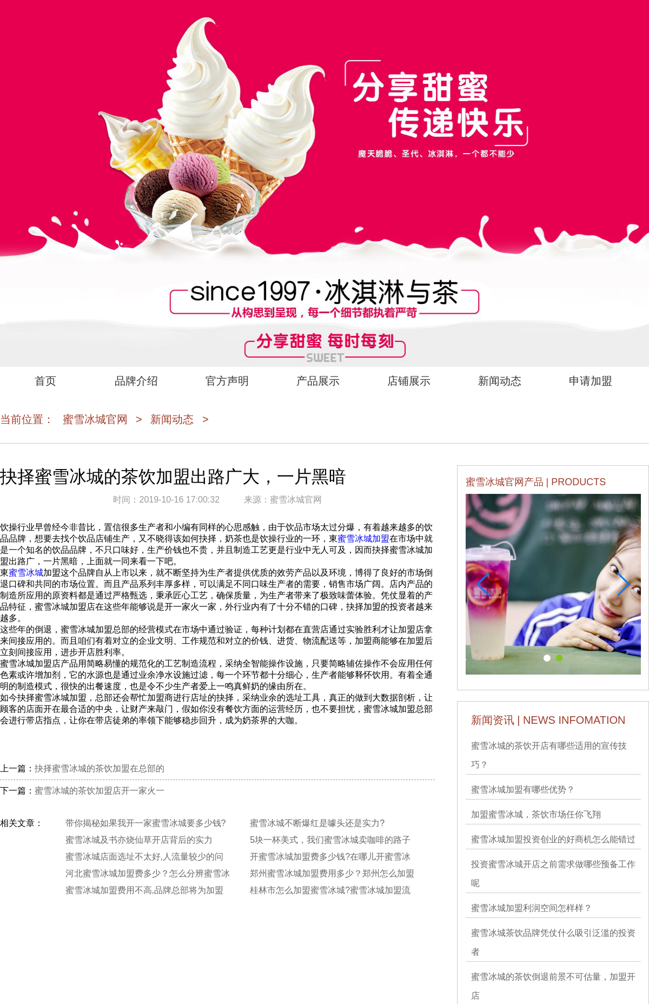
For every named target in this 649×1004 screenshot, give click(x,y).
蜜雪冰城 (26, 572)
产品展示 (318, 381)
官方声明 (227, 381)
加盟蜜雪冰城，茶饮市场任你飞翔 (536, 814)
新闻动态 (499, 381)
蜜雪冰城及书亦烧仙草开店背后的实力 (139, 839)
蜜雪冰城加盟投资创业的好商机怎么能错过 (553, 839)
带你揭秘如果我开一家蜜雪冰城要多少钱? (145, 823)
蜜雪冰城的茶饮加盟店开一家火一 (99, 790)
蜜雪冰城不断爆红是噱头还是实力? (317, 823)
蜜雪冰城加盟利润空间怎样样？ (531, 908)
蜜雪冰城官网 (95, 419)
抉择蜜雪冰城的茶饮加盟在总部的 (99, 768)
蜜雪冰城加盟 (363, 538)
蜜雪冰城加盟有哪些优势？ (523, 789)
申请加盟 (590, 381)
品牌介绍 (136, 381)
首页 (45, 381)
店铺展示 (409, 381)
